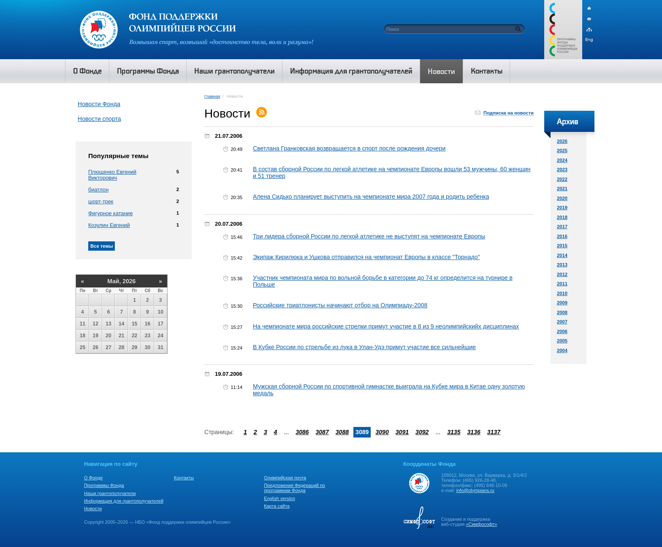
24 (160, 336)
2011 (562, 283)
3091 (402, 432)
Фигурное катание (110, 213)
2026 (562, 141)
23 (147, 336)
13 (108, 324)
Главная (212, 96)
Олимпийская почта (285, 477)
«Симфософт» (481, 524)
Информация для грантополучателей (123, 500)
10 (160, 312)
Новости (93, 508)
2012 (562, 274)
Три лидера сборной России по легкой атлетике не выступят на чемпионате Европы (369, 236)
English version (279, 498)
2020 (562, 198)
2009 (562, 302)
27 (108, 347)
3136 (473, 432)
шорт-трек (100, 202)
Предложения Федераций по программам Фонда (294, 488)
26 (95, 347)
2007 (562, 321)
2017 (562, 226)
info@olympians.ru (475, 490)
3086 (302, 432)
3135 (453, 432)
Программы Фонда (104, 485)
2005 (562, 340)
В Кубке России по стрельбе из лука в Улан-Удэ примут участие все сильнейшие (364, 347)
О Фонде (93, 477)
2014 (562, 255)
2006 (562, 331)
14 (121, 324)
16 (147, 324)
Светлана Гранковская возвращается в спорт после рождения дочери (349, 148)
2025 (562, 150)
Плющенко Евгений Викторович (112, 175)
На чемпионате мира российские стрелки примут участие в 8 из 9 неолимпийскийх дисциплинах (386, 326)
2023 (562, 169)
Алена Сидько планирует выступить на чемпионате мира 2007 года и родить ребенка (371, 196)
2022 (562, 179)
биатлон (98, 190)
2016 (562, 236)
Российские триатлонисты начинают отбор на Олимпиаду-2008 (340, 305)
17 (160, 324)
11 (82, 324)
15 (134, 324)
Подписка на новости (508, 112)
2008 (562, 312)
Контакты (184, 477)
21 (121, 336)
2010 (562, 293)
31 (160, 347)
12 (95, 324)
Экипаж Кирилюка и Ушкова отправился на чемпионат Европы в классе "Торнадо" (366, 257)
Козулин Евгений (109, 225)
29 (134, 347)
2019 (562, 207)
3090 (381, 432)
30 (147, 347)
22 (134, 336)
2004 (562, 350)
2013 (562, 264)
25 (82, 347)
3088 (342, 432)
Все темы (101, 246)
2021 (562, 188)
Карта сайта (277, 506)
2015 (562, 245)
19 (95, 336)
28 (121, 347)
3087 (321, 432)
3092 (422, 432)
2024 (562, 160)
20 (108, 336)
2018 (562, 217)
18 (82, 336)
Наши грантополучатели (110, 493)
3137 (493, 432)
